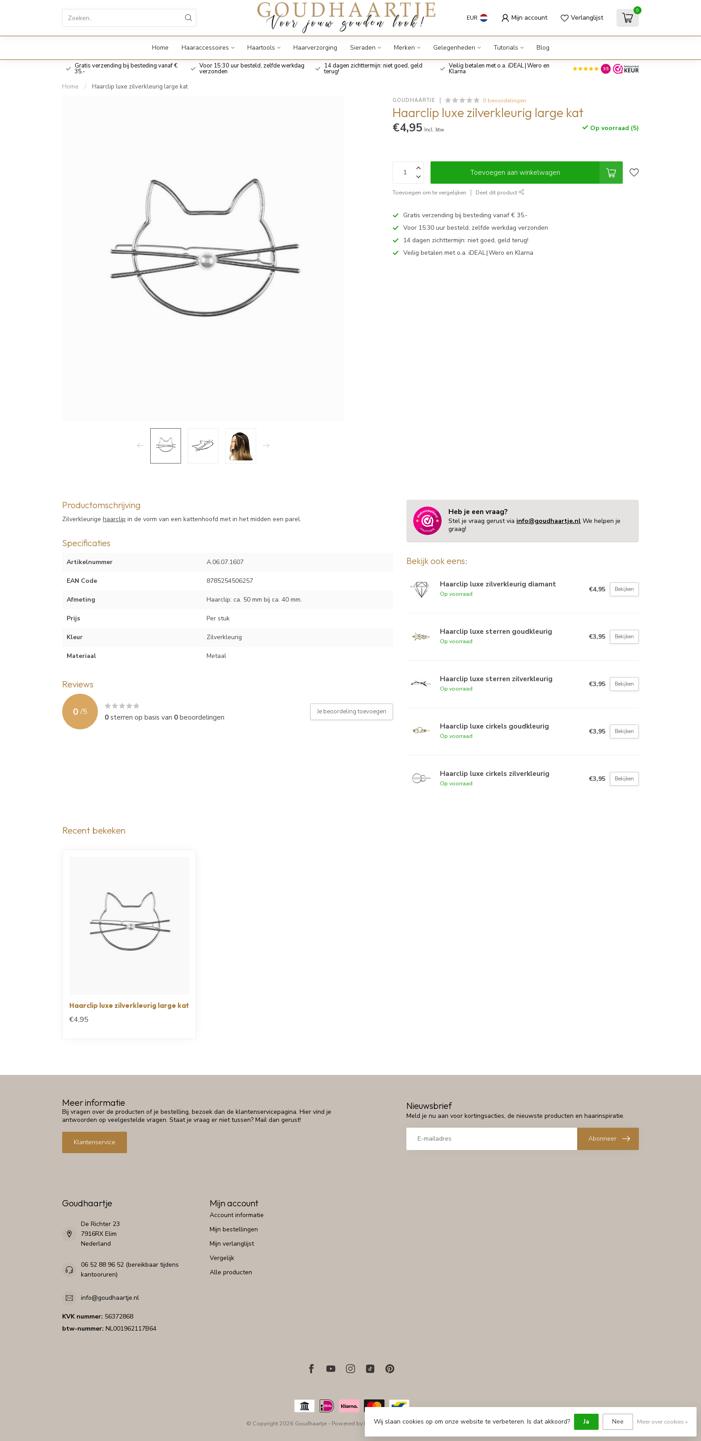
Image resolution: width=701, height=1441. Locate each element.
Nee (618, 1421)
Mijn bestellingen (234, 1229)
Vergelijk (222, 1258)
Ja (586, 1421)
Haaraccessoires (205, 47)
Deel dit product (500, 192)
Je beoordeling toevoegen (351, 712)
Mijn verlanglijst (232, 1243)
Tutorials (506, 47)
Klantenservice (94, 1142)
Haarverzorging (315, 47)
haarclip (114, 519)
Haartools (261, 47)
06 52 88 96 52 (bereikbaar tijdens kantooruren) (130, 1269)
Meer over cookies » (662, 1421)
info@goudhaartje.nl (548, 521)
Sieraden (363, 47)
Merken (404, 47)
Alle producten (231, 1272)
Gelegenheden (454, 47)
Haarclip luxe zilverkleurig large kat (140, 87)
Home (160, 47)
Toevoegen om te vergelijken (429, 192)
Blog (542, 47)
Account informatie (237, 1215)
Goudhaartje (414, 100)
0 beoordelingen (504, 100)
